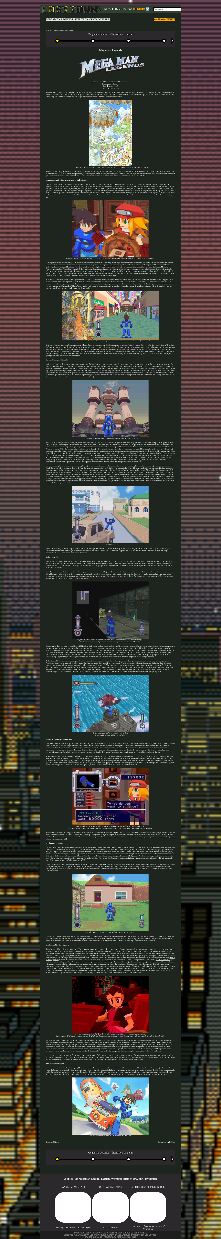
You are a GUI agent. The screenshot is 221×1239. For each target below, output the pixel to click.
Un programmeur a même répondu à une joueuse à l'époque (92, 962)
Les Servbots (150, 968)
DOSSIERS (139, 9)
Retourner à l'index (52, 1142)
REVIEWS (127, 9)
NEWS (107, 9)
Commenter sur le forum (166, 1142)
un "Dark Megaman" (163, 960)
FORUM (116, 9)
